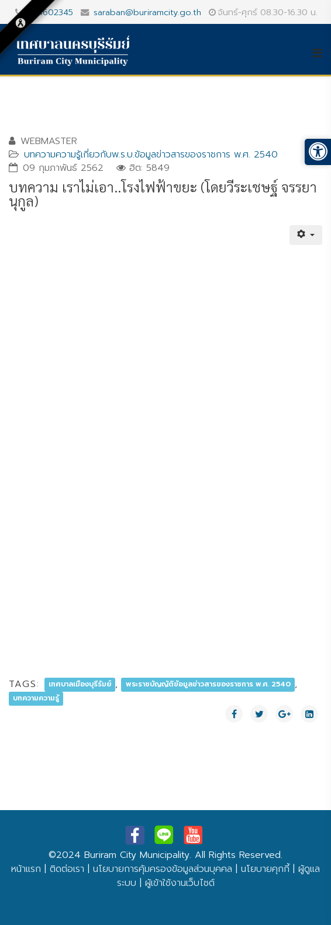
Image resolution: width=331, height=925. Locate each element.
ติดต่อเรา (67, 869)
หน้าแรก (26, 869)
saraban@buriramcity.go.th (147, 12)
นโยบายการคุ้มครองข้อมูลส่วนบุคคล (162, 869)
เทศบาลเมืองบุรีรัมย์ (80, 684)
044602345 (49, 12)
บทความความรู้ (36, 698)
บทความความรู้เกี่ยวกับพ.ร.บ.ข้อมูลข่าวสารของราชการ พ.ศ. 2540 (151, 155)
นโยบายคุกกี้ (265, 869)
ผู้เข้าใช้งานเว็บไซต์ (180, 883)
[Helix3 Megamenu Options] (321, 53)
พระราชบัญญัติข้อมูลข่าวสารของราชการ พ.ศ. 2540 (208, 684)
